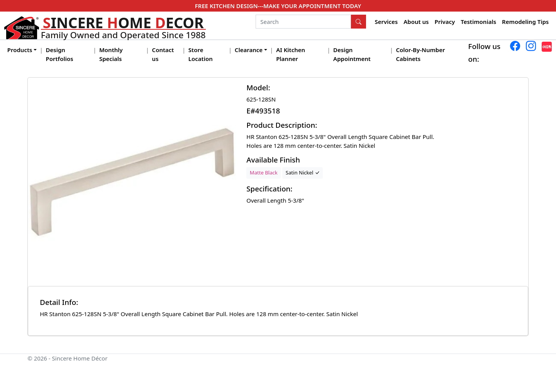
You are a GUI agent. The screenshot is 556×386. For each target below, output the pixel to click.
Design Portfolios (59, 54)
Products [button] (19, 50)
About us (416, 21)
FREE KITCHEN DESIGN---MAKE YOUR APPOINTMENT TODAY (278, 6)
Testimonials (478, 21)
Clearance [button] (249, 50)
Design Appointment (352, 54)
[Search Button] (358, 22)
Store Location (200, 54)
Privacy (444, 21)
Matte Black (264, 172)
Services (386, 21)
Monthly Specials (111, 54)
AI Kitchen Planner (290, 54)
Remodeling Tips (525, 21)
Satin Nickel (303, 172)
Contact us (163, 54)
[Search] (303, 22)
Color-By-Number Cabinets (420, 54)
